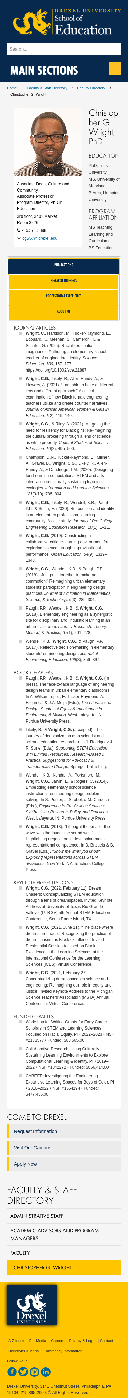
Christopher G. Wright (43, 1267)
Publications (63, 264)
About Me (63, 311)
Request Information (35, 1131)
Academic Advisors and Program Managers (54, 1234)
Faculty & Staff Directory (47, 88)
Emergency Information (62, 1351)
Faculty (20, 1252)
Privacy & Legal (82, 1341)
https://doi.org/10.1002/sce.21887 (56, 370)
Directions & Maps (23, 1351)
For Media (37, 1341)
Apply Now (25, 1164)
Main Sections (44, 69)
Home (12, 88)
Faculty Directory (91, 88)
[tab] (63, 266)
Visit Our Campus (32, 1147)
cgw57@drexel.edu (39, 238)
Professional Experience (63, 295)
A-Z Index (16, 1341)
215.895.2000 (33, 1392)
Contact (106, 1341)
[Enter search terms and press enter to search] (64, 49)
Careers (57, 1341)
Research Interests (64, 280)
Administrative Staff (36, 1215)
